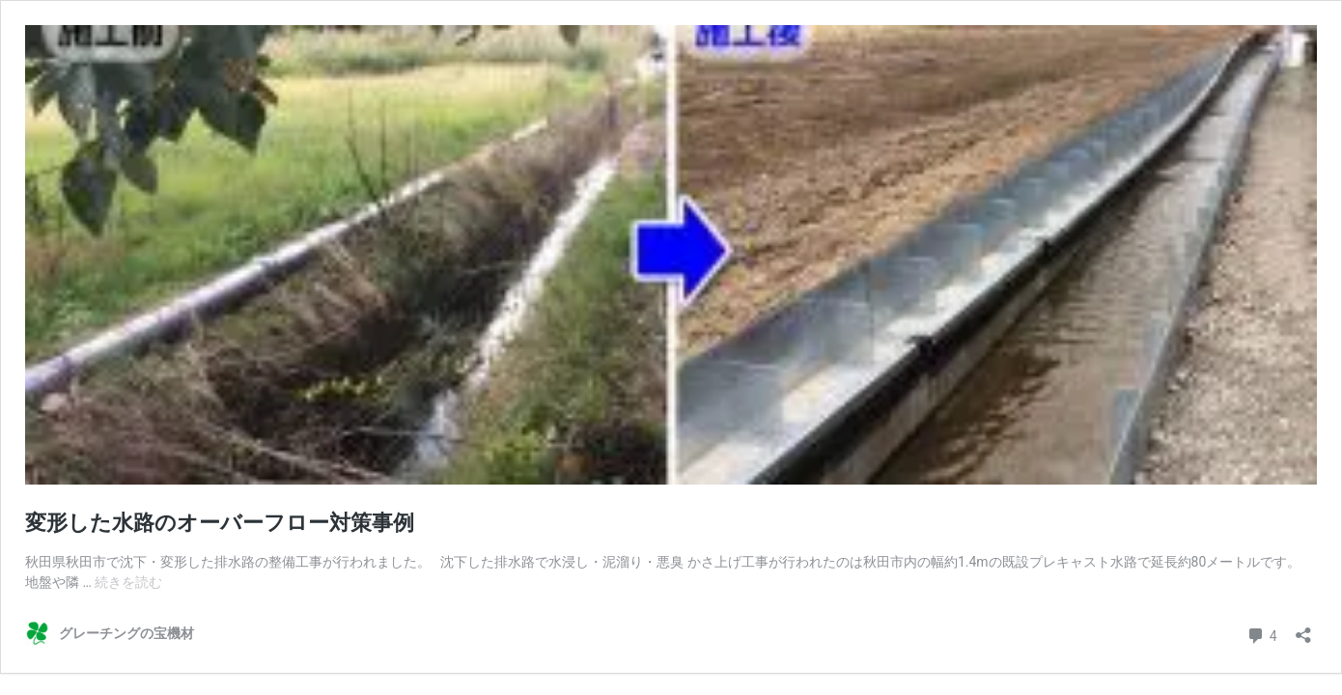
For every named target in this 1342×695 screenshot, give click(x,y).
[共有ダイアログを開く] (1303, 629)
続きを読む (128, 582)
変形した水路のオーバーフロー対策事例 (219, 523)
